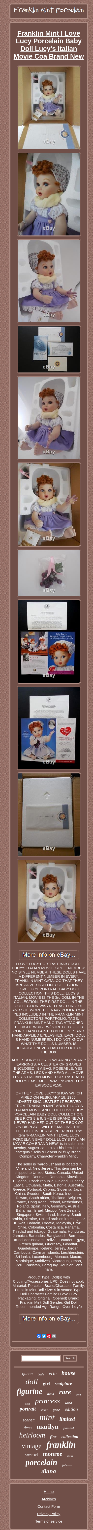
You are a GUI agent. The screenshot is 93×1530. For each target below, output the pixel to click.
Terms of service (48, 1521)
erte (53, 1373)
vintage (31, 1446)
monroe (52, 1454)
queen (27, 1373)
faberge (67, 1465)
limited (67, 1419)
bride (41, 1374)
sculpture (63, 1383)
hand (50, 1394)
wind (68, 1403)
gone (56, 1410)
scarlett (28, 1420)
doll (32, 1381)
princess (47, 1401)
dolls (27, 1403)
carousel (31, 1455)
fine (53, 1437)
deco (27, 1427)
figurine (29, 1391)
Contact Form (48, 1506)
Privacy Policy (48, 1514)
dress (70, 1455)
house (68, 1373)
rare (65, 1392)
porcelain (41, 1462)
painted (68, 1428)
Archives (49, 1499)
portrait (28, 1409)
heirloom (32, 1435)
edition (71, 1409)
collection (70, 1436)
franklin (61, 1445)
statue (44, 1410)
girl (46, 1383)
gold (78, 1394)
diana (48, 1471)
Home (49, 1491)
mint (46, 1417)
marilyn (47, 1426)
